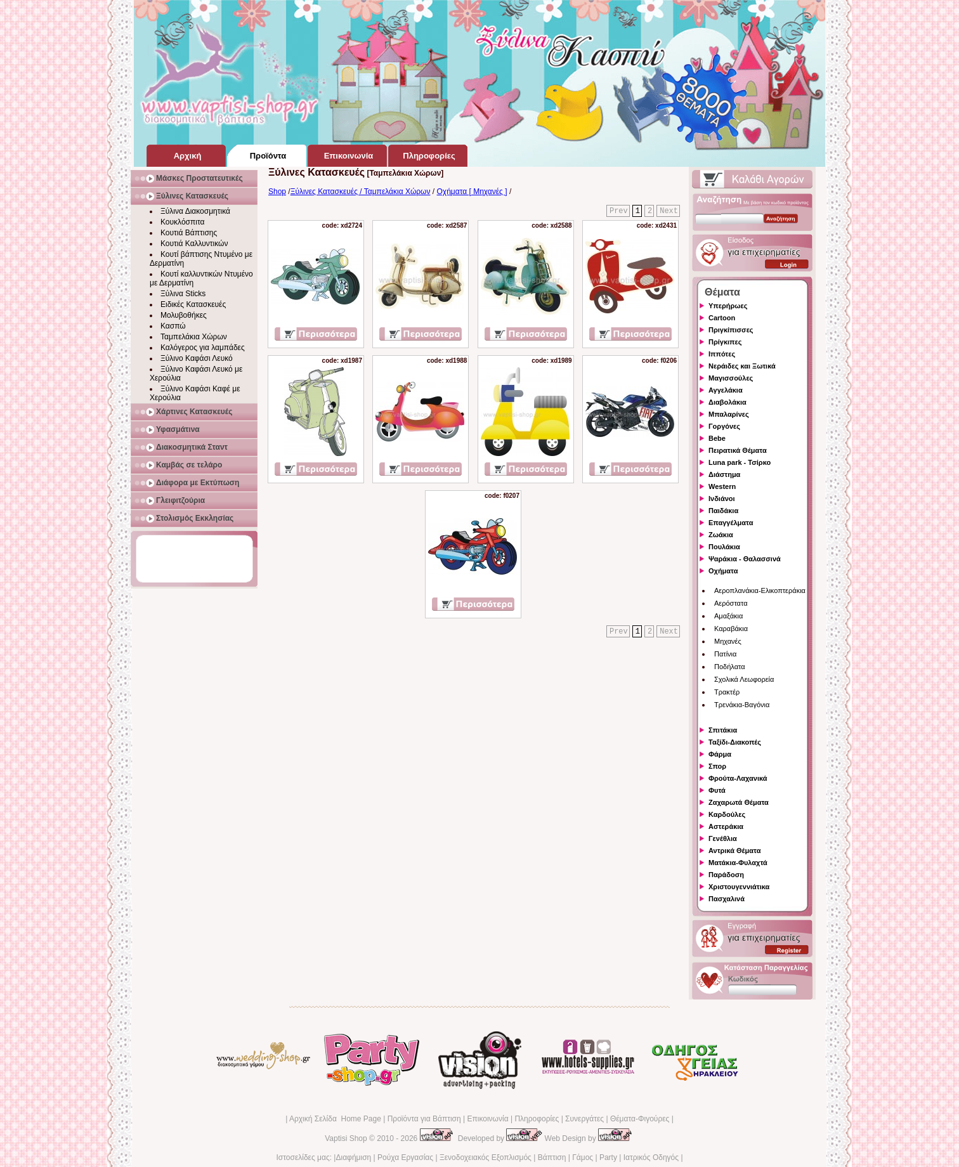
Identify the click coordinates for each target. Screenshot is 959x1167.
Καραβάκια (731, 628)
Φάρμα (719, 754)
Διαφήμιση (353, 1157)
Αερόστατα (731, 603)
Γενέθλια (722, 838)
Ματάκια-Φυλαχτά (737, 862)
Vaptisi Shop (346, 1138)
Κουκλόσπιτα (182, 222)
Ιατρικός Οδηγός (651, 1157)
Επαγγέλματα (730, 522)
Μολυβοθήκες (183, 315)
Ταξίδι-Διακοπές (734, 742)
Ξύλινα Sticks (183, 293)
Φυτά (717, 790)
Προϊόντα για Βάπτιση (424, 1118)
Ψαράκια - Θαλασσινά (744, 559)
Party (608, 1157)
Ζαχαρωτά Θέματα (738, 802)
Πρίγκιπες (724, 342)
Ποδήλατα (729, 666)
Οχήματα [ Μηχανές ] (472, 191)
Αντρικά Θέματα (734, 850)
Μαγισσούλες (730, 378)
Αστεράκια (725, 826)
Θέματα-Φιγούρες (639, 1118)
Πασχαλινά (726, 899)
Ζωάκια (720, 534)
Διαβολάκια (727, 402)
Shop (277, 191)
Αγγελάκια (725, 390)
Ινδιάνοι (721, 498)
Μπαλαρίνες (728, 414)
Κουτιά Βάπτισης (188, 232)
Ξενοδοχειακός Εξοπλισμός (486, 1157)
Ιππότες (721, 354)
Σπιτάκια (722, 730)
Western (722, 486)
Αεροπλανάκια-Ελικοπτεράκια (760, 590)
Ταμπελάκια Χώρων (193, 336)
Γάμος (582, 1157)
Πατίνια (725, 654)
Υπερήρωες (728, 306)
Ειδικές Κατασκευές (193, 304)
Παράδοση (726, 874)
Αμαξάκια (728, 616)
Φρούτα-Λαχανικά (737, 778)
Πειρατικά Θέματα (737, 450)
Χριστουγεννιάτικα (738, 886)
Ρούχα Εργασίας (405, 1157)
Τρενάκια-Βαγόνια (741, 704)
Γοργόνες (724, 426)
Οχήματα (723, 571)
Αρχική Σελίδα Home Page (335, 1118)
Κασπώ (173, 326)
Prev (619, 211)
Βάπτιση (552, 1157)
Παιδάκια (723, 510)
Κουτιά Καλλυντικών (194, 243)
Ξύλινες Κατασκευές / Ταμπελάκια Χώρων (360, 191)
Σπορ (717, 766)
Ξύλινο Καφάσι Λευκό (196, 358)
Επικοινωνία (487, 1118)
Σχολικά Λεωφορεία (744, 679)
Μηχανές (727, 641)
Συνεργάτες (584, 1118)
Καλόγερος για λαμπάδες (202, 347)
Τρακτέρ (727, 692)
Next (669, 211)
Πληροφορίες (536, 1118)
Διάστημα (724, 474)
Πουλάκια (724, 547)
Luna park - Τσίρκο (739, 462)
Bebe (717, 438)
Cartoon (721, 318)
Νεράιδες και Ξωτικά (742, 366)
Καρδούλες (726, 814)
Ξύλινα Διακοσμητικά (195, 211)
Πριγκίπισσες (731, 330)
